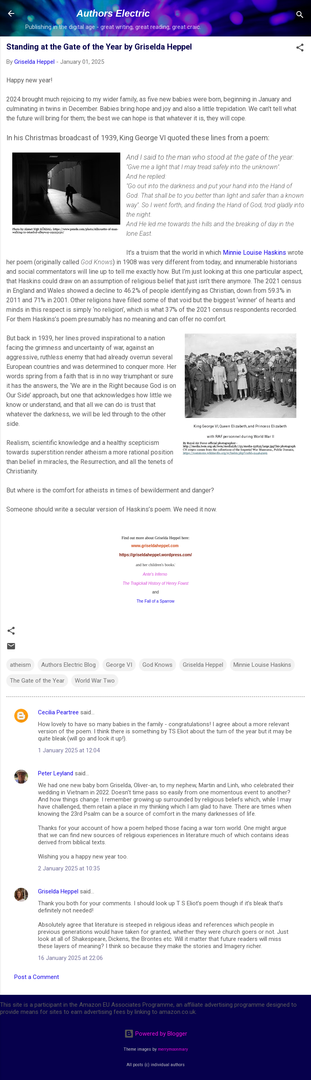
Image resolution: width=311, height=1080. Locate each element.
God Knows (157, 664)
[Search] (300, 16)
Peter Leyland (55, 773)
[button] (300, 49)
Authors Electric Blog (68, 664)
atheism (20, 664)
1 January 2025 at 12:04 (69, 750)
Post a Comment (36, 977)
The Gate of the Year (37, 680)
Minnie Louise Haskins (254, 252)
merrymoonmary (173, 1049)
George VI (119, 664)
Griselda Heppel (203, 664)
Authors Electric (113, 13)
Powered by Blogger (155, 1033)
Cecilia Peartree (58, 712)
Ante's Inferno (155, 574)
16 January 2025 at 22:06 (70, 958)
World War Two (95, 680)
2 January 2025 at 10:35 (69, 868)
